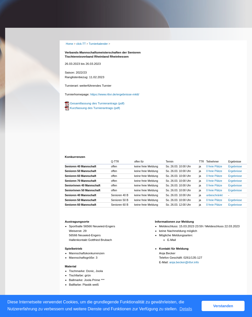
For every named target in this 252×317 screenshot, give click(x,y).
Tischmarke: (77, 271)
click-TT (81, 43)
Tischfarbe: (76, 275)
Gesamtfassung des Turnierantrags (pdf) (97, 103)
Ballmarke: (76, 280)
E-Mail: (163, 262)
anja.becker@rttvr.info (184, 262)
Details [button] (185, 309)
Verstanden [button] (223, 306)
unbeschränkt (214, 195)
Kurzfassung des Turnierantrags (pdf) (95, 108)
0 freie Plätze (214, 166)
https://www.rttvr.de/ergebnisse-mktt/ (114, 94)
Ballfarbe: (75, 284)
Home (69, 43)
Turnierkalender (98, 43)
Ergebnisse (235, 166)
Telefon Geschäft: (171, 257)
